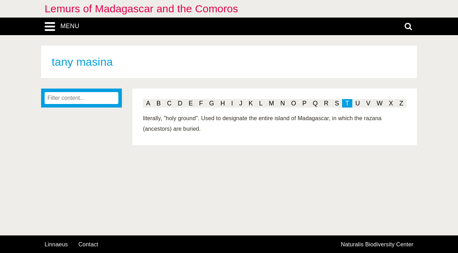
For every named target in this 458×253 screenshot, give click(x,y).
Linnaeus (56, 244)
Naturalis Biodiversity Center (377, 244)
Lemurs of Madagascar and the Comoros (141, 8)
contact (88, 244)
